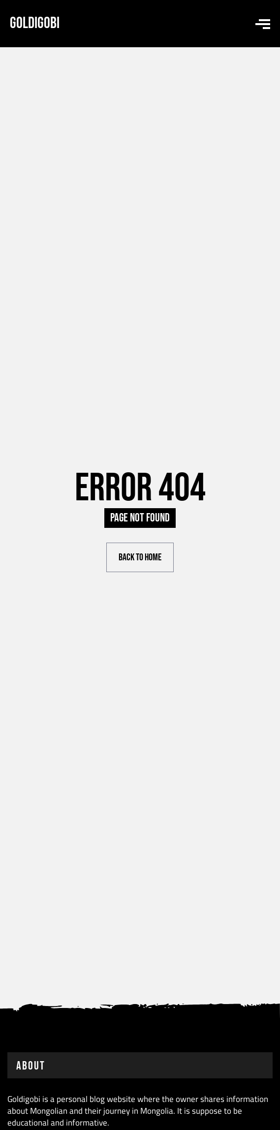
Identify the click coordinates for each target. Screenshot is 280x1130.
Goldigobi (35, 23)
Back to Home (140, 557)
